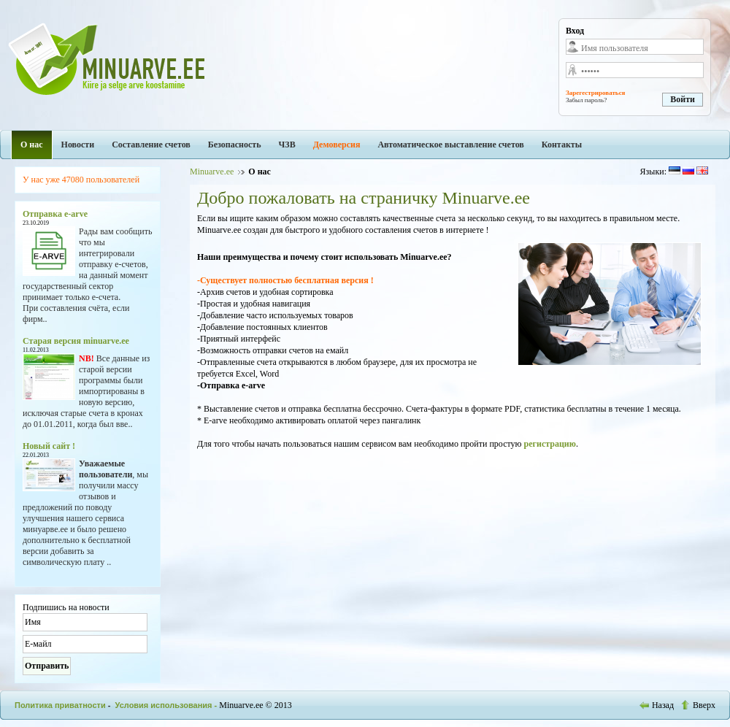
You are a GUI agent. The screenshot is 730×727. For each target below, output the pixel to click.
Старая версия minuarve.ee (76, 341)
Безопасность (234, 144)
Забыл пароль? (586, 100)
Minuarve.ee (212, 171)
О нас (31, 144)
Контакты (562, 144)
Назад (657, 705)
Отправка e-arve (55, 214)
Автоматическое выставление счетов (450, 144)
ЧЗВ (287, 144)
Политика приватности (60, 705)
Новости (78, 144)
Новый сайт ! (49, 446)
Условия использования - (167, 705)
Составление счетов (151, 144)
